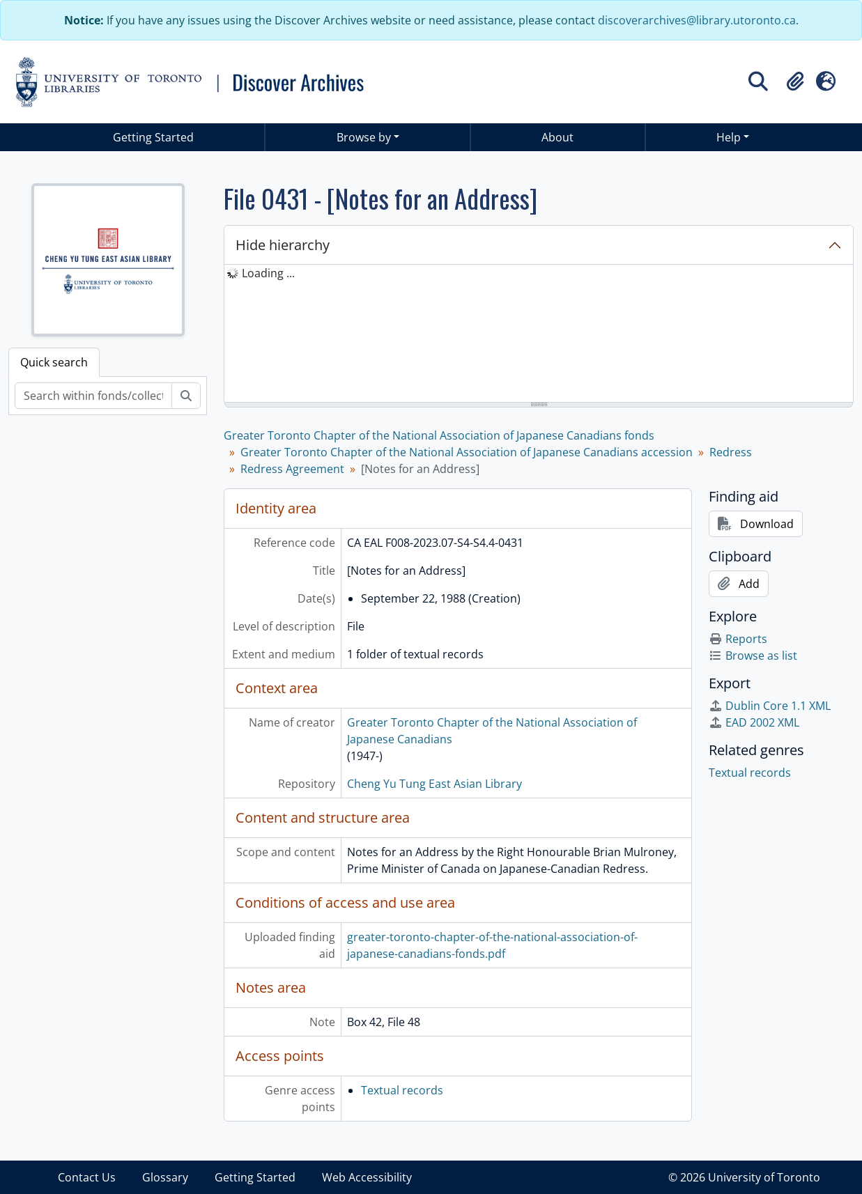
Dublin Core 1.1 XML (770, 705)
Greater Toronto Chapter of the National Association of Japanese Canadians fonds (439, 435)
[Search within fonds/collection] (93, 395)
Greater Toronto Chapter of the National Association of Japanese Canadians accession (466, 452)
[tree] (538, 334)
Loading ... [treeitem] (268, 273)
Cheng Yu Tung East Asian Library (434, 783)
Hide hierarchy (283, 244)
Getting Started (153, 137)
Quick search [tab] (54, 362)
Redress (730, 452)
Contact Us (87, 1177)
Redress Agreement (292, 468)
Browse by (364, 137)
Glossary (165, 1177)
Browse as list (753, 655)
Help (728, 137)
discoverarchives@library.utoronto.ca (697, 20)
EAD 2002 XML (754, 722)
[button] (795, 81)
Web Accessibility (367, 1177)
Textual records (402, 1090)
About (557, 137)
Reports (738, 638)
